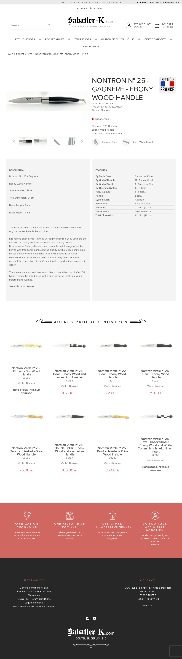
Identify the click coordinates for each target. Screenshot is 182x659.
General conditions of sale (34, 587)
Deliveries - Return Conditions (34, 598)
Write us (147, 605)
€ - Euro (148, 2)
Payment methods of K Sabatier (34, 591)
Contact (99, 8)
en (171, 2)
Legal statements (34, 602)
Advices (82, 8)
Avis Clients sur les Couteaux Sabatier (34, 606)
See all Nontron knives (21, 286)
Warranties (34, 595)
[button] (13, 141)
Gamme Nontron (101, 110)
